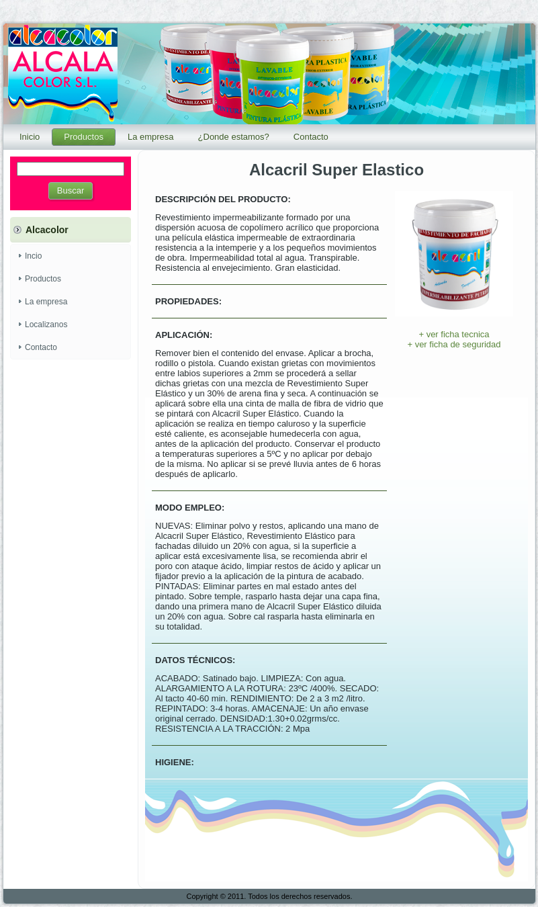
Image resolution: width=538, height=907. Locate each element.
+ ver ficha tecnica (453, 334)
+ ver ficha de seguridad (453, 344)
